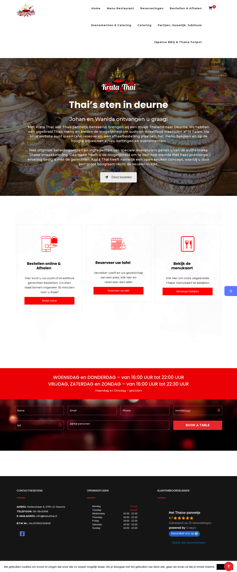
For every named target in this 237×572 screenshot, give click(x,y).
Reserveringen (151, 8)
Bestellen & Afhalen (186, 8)
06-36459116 (40, 511)
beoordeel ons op (184, 533)
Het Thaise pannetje (184, 513)
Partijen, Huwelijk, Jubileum (180, 25)
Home (96, 8)
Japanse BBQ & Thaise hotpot (178, 42)
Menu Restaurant (120, 8)
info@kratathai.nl (46, 516)
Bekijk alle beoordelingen (188, 542)
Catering (144, 25)
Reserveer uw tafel (118, 290)
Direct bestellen (118, 177)
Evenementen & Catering (111, 25)
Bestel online (49, 300)
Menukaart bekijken (187, 291)
